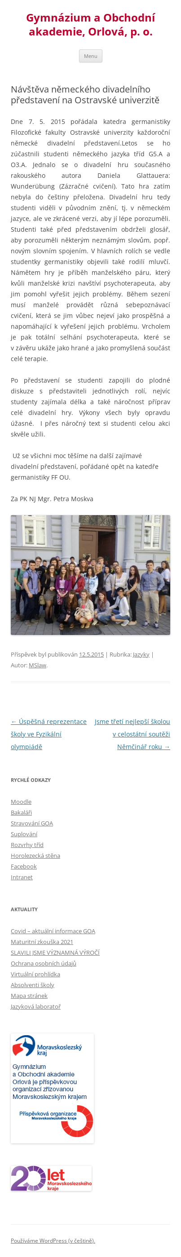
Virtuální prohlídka (35, 974)
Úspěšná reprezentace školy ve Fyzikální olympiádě (49, 734)
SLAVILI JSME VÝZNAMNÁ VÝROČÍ (55, 952)
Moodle (21, 802)
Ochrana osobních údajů (43, 963)
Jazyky (141, 654)
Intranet (22, 877)
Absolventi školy (32, 985)
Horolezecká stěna (35, 855)
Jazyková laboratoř (36, 1006)
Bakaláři (21, 812)
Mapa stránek (29, 996)
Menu (90, 56)
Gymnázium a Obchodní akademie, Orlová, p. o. (90, 25)
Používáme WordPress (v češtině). (53, 1240)
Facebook (24, 866)
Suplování (24, 834)
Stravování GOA (32, 823)
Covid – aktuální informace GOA (53, 931)
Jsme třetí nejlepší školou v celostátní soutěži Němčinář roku (132, 734)
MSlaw (37, 665)
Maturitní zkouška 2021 (42, 942)
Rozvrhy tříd (27, 845)
